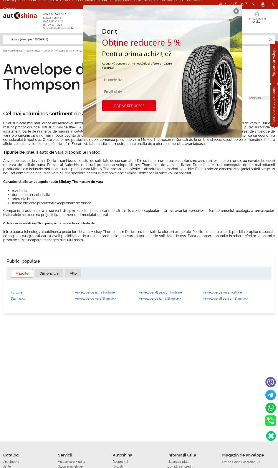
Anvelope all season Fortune (160, 292)
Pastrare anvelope (273, 62)
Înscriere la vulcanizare (273, 105)
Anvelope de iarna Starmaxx (160, 298)
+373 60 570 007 (62, 21)
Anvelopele (11, 461)
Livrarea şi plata (178, 461)
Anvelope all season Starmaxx (225, 298)
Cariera (9, 8)
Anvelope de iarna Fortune (95, 292)
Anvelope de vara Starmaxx (95, 298)
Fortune (17, 292)
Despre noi (120, 461)
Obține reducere (129, 105)
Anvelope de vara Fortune (222, 292)
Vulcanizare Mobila (71, 461)
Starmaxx (18, 298)
